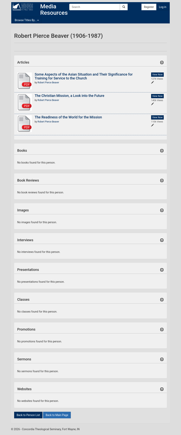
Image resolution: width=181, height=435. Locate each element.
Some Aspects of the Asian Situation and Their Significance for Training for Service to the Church (84, 76)
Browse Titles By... (27, 20)
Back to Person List (28, 415)
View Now (157, 74)
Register (149, 7)
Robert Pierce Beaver (48, 82)
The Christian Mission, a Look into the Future (69, 96)
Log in (162, 7)
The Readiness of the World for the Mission (68, 117)
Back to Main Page (57, 415)
